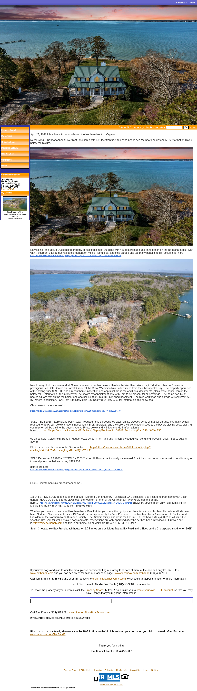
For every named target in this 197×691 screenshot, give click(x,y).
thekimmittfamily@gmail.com (109, 578)
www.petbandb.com (41, 573)
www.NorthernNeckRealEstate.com (89, 612)
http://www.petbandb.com (47, 523)
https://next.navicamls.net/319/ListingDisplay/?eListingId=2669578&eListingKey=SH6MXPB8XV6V (76, 469)
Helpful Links (7, 154)
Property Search (9, 130)
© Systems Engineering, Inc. (111, 684)
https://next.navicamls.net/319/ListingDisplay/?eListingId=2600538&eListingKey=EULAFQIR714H (86, 503)
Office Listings (8, 142)
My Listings (6, 136)
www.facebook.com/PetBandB (47, 634)
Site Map (154, 670)
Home (192, 3)
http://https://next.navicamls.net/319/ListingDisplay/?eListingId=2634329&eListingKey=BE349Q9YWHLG (90, 449)
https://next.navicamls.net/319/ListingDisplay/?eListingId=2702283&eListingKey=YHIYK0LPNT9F (76, 411)
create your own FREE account (155, 590)
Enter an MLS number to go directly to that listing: (142, 127)
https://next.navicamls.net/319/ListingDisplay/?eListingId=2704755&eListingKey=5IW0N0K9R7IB (75, 255)
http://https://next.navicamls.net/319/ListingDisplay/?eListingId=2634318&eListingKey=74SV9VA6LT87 (102, 430)
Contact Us (181, 3)
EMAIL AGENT (7, 189)
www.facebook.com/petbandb (132, 573)
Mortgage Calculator (10, 148)
